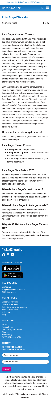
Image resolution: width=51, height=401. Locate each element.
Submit (6, 369)
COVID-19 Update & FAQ (12, 337)
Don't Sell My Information (12, 330)
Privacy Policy (7, 327)
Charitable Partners (10, 304)
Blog (4, 315)
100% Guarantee (9, 292)
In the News (6, 312)
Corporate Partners (10, 302)
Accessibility (7, 335)
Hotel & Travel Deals (10, 310)
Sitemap (5, 332)
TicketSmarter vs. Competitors (14, 307)
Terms (4, 324)
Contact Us (6, 287)
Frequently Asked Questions (13, 289)
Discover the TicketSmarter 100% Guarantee (25, 2)
